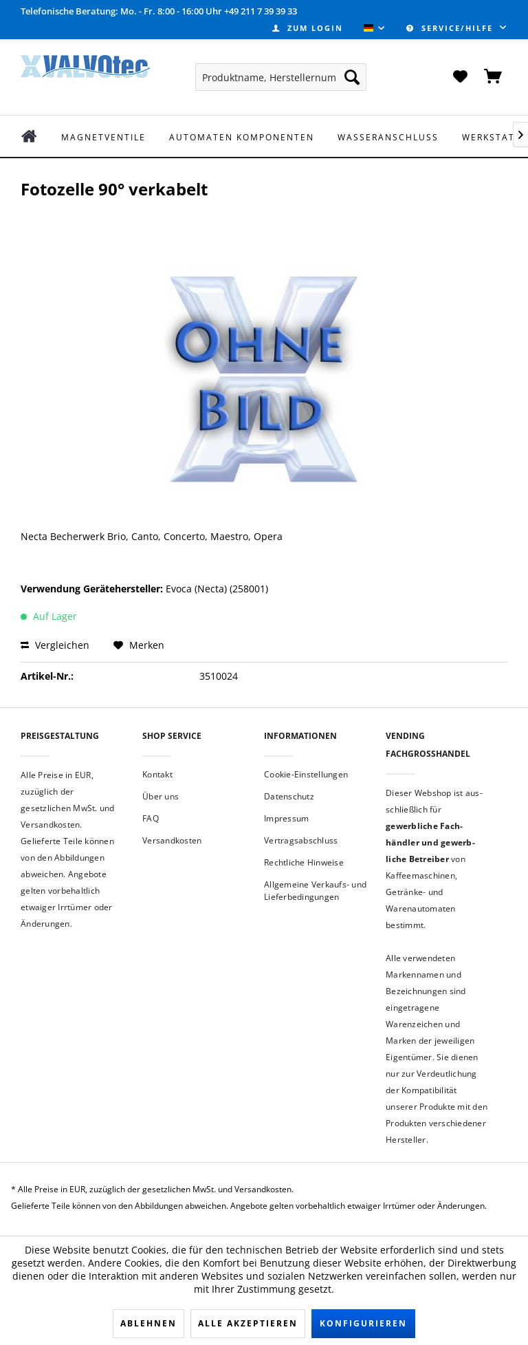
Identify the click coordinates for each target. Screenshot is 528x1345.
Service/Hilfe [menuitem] (451, 28)
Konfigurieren (363, 1323)
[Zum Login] (307, 28)
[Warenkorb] (493, 77)
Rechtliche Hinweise (304, 862)
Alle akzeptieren (248, 1323)
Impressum (286, 818)
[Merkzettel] (460, 77)
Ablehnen (148, 1323)
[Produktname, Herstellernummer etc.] (281, 77)
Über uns (160, 796)
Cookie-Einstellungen (306, 774)
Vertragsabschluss (301, 840)
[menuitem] (307, 27)
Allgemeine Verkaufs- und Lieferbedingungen (315, 891)
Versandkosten (171, 840)
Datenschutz (289, 796)
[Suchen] (352, 77)
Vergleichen (55, 645)
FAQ (150, 818)
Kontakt (157, 774)
